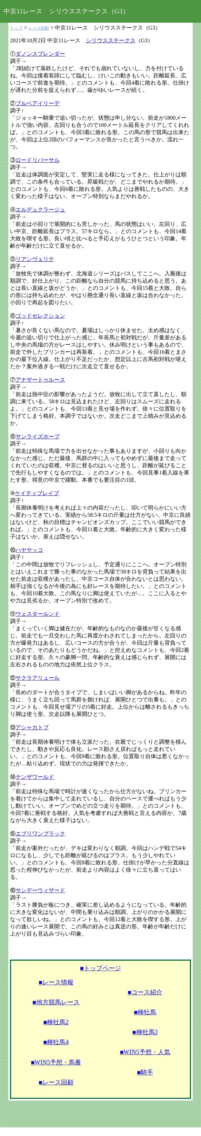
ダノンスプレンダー (40, 54)
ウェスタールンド (38, 614)
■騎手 (145, 1072)
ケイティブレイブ (37, 493)
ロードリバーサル (38, 160)
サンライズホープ (38, 436)
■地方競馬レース (56, 1002)
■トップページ (100, 968)
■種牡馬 (145, 1012)
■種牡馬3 (145, 1032)
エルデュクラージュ (40, 209)
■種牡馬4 (56, 1042)
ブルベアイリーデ (38, 103)
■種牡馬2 (56, 1022)
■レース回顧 (56, 1082)
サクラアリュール (38, 678)
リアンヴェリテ (35, 259)
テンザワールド (35, 777)
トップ (16, 28)
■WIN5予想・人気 (145, 1052)
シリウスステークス (110, 40)
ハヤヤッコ (29, 550)
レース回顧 (38, 28)
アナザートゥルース (40, 380)
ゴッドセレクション (40, 316)
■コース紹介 (145, 992)
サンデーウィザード (40, 890)
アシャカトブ (32, 727)
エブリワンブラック (40, 834)
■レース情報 (56, 982)
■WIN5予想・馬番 (56, 1062)
